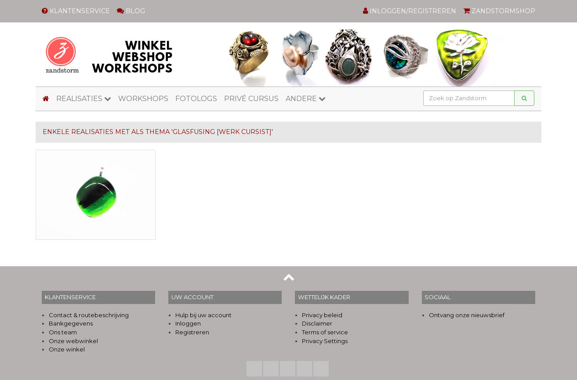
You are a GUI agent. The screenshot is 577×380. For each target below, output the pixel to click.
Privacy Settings (325, 340)
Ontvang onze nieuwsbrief (466, 314)
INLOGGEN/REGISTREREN (409, 11)
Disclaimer (317, 323)
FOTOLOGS (196, 98)
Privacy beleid (322, 314)
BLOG (131, 11)
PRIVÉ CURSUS (251, 98)
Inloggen (188, 323)
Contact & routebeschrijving (89, 314)
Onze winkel (67, 349)
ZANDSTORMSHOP (499, 11)
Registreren (192, 332)
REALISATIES (83, 98)
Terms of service (325, 332)
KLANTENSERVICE (76, 11)
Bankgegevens (71, 323)
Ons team (63, 332)
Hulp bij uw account (203, 314)
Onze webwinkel (73, 340)
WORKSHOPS (143, 98)
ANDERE (306, 98)
